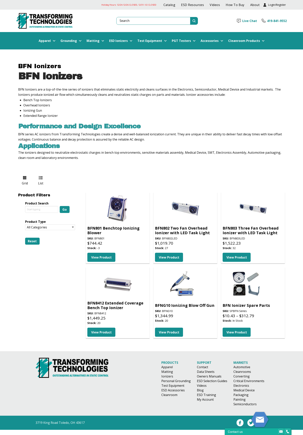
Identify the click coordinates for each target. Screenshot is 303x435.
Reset (32, 241)
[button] (274, 5)
